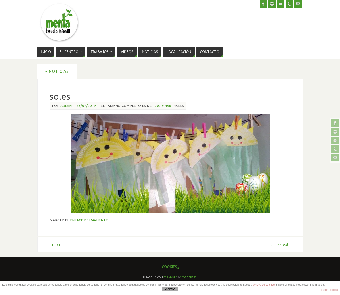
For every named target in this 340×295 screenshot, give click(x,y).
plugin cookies (329, 289)
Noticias (57, 71)
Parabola (170, 277)
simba (55, 244)
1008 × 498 (162, 106)
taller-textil (281, 244)
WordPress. (188, 277)
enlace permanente (89, 220)
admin (66, 106)
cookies (169, 267)
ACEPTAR (170, 289)
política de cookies (264, 284)
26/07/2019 (86, 106)
